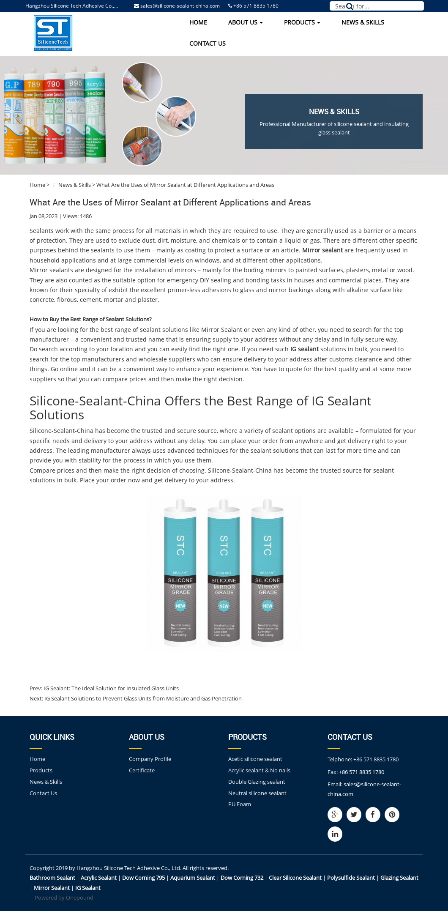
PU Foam (239, 804)
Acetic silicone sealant (255, 759)
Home (198, 22)
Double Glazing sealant (256, 781)
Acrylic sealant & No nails (259, 770)
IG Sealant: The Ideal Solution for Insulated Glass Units (110, 688)
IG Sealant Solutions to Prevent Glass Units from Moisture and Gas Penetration (142, 698)
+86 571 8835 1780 (376, 759)
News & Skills (362, 22)
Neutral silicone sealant (257, 793)
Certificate (142, 770)
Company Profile (150, 759)
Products (302, 22)
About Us (245, 22)
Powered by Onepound (64, 897)
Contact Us (207, 43)
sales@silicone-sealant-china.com (180, 5)
